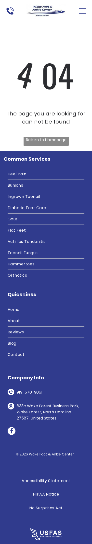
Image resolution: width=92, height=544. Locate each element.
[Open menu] (82, 11)
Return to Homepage (46, 140)
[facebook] (11, 431)
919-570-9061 (29, 392)
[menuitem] (46, 174)
